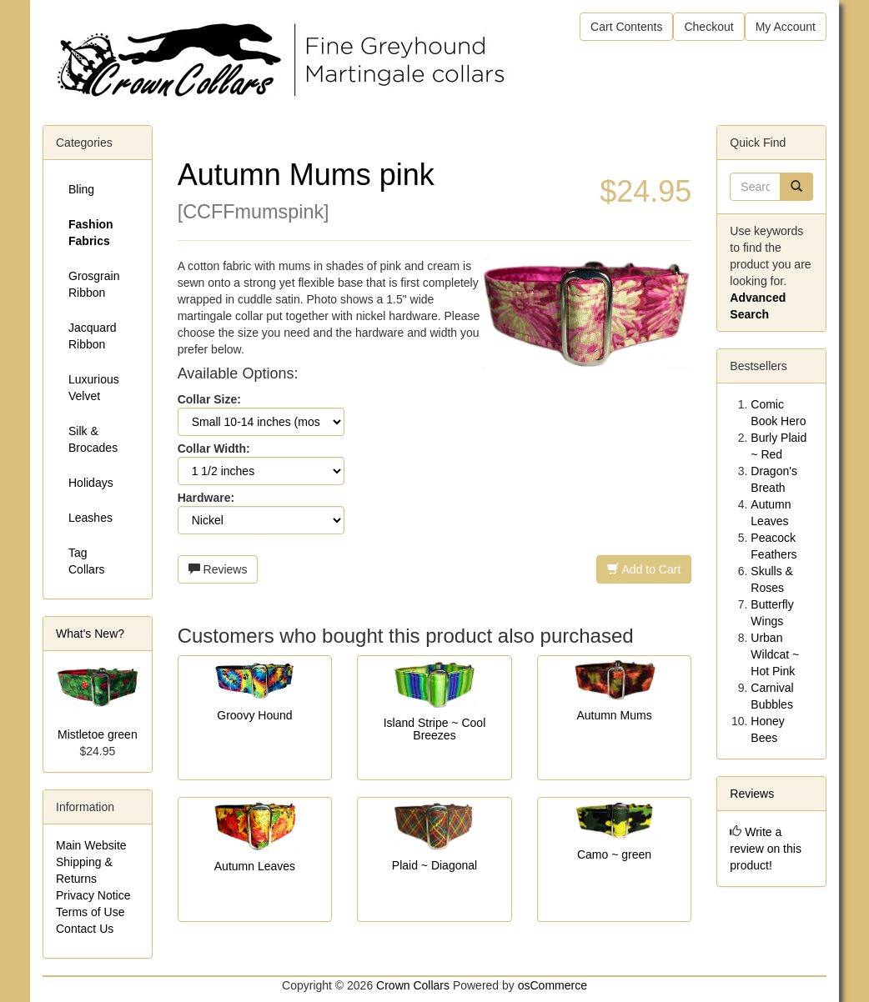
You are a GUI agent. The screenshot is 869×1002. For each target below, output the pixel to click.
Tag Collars (86, 561)
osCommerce (552, 985)
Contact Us (84, 928)
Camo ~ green (614, 854)
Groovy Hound (254, 715)
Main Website (91, 845)
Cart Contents (626, 26)
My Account (786, 26)
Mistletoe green (98, 734)
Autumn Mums (613, 715)
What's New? (90, 633)
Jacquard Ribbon (92, 336)
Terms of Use (90, 912)
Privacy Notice (93, 895)
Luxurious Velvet (93, 388)
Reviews (218, 569)
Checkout (708, 26)
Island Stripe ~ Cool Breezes (435, 729)
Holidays (90, 482)
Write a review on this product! (765, 848)
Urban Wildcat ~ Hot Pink (775, 654)
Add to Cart (644, 569)
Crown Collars (413, 985)
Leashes (90, 517)
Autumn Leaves (254, 866)
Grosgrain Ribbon (93, 284)
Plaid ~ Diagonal (434, 865)
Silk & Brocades (93, 439)
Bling (81, 189)
